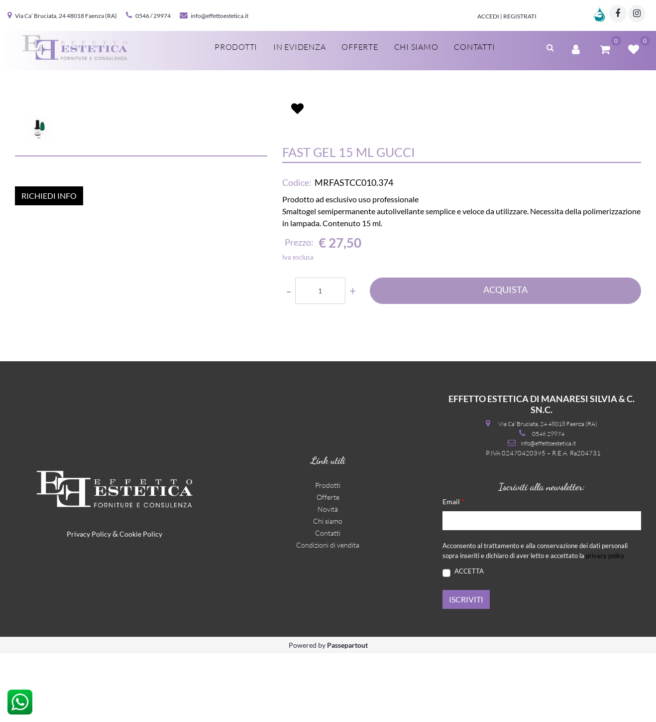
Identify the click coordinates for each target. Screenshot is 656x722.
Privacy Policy (89, 603)
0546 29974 (548, 502)
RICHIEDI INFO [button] (49, 383)
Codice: (297, 240)
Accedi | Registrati (507, 16)
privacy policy (605, 624)
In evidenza (299, 47)
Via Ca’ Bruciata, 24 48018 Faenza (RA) (66, 15)
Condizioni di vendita (327, 614)
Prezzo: (299, 299)
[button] (550, 46)
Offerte (359, 47)
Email (453, 570)
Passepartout (347, 714)
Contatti (474, 47)
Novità (328, 578)
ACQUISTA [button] (505, 346)
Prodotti (236, 47)
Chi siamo (416, 47)
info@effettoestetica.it (219, 15)
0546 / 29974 (153, 15)
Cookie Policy (140, 603)
